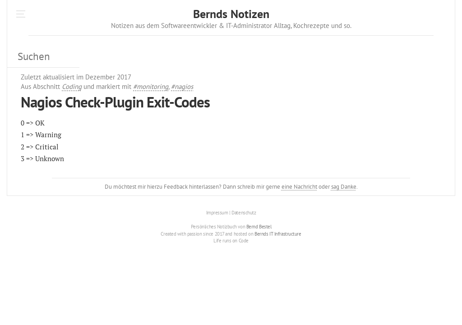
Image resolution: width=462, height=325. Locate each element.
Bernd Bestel (259, 226)
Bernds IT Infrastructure (277, 234)
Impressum (217, 212)
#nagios (182, 86)
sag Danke (343, 186)
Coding (72, 86)
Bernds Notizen (231, 13)
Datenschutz (243, 212)
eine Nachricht (299, 186)
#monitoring (150, 86)
